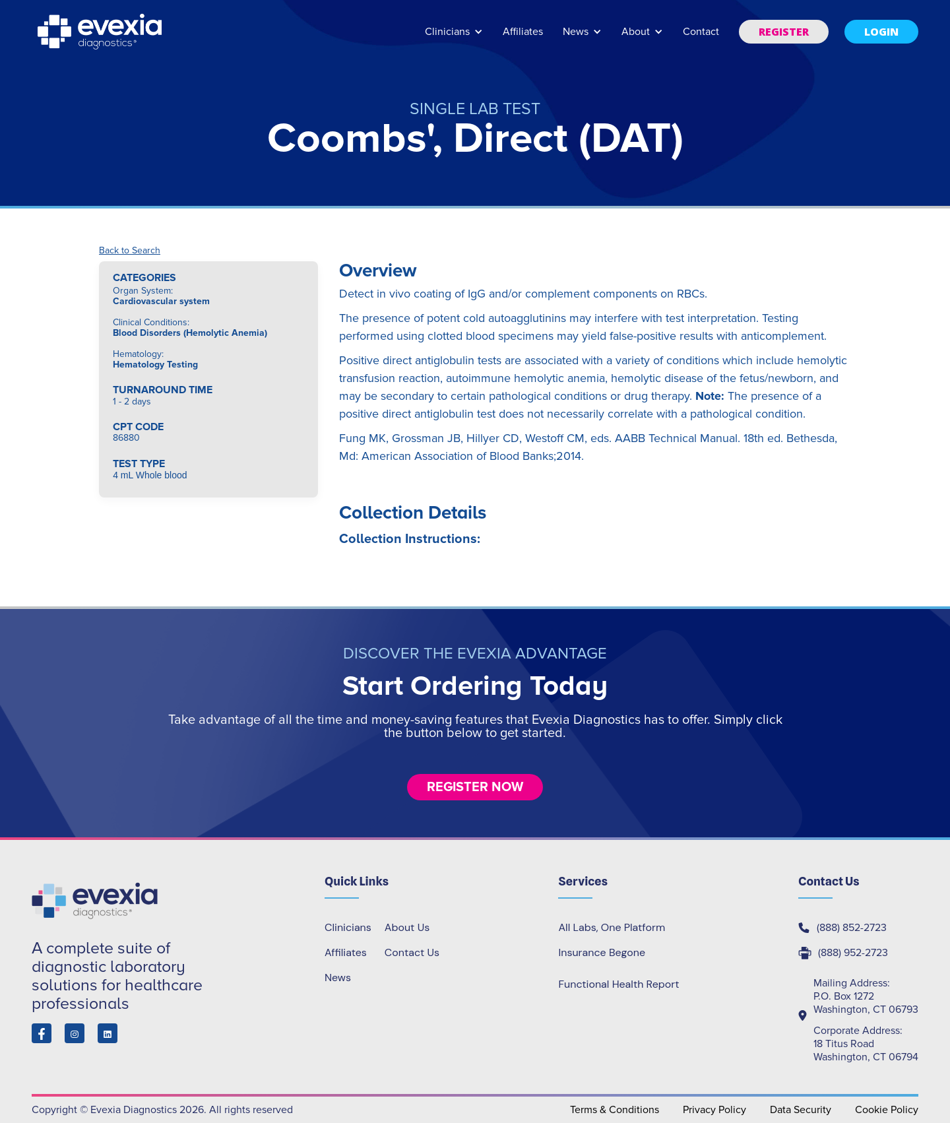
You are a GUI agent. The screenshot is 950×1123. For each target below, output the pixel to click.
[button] (454, 38)
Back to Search (129, 250)
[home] (101, 31)
